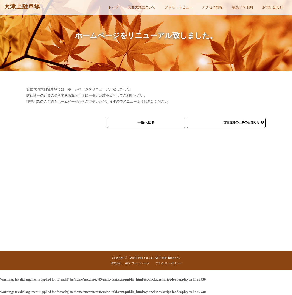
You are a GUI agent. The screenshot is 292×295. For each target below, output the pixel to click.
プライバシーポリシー (168, 263)
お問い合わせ (272, 7)
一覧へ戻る (146, 122)
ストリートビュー (179, 7)
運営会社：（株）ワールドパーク (130, 263)
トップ (113, 7)
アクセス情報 (212, 7)
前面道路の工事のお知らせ (242, 122)
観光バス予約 (242, 7)
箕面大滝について (141, 7)
